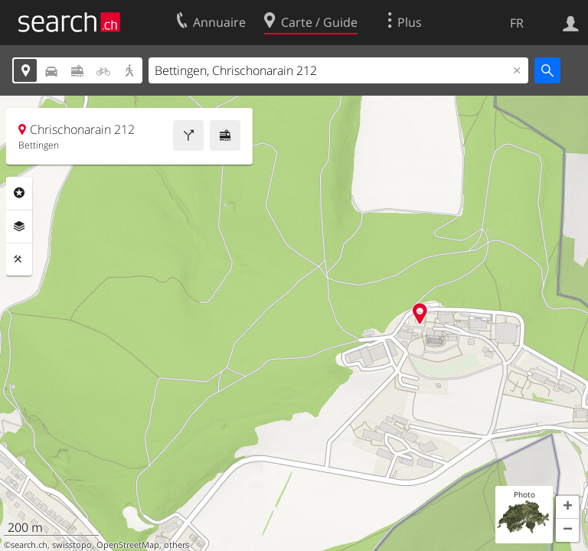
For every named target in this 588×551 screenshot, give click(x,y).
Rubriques (19, 193)
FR (517, 23)
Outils (19, 259)
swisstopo (72, 545)
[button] (567, 507)
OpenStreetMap (127, 545)
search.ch (29, 545)
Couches (19, 226)
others (176, 545)
